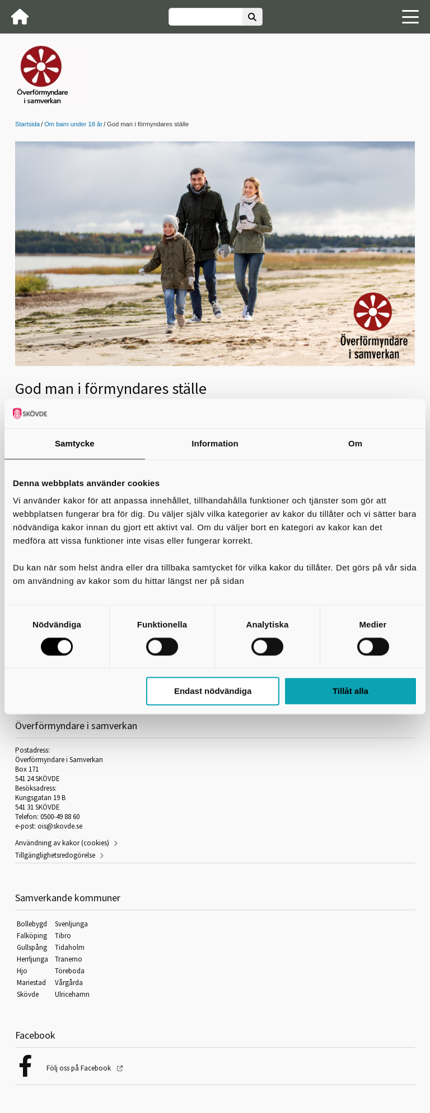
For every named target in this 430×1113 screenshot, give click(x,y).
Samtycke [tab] (75, 443)
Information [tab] (215, 443)
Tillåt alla (350, 691)
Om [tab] (355, 443)
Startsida (27, 124)
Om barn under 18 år (73, 124)
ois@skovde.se (60, 826)
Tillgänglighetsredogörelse (55, 855)
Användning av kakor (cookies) (62, 843)
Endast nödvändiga (212, 691)
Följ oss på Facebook (79, 1068)
